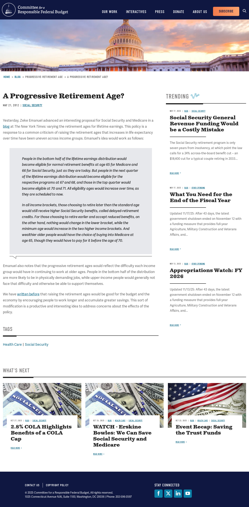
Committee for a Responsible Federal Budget (35, 10)
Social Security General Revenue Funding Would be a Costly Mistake (204, 123)
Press (160, 12)
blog (6, 126)
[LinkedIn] (178, 494)
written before (28, 294)
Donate (178, 12)
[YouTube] (188, 494)
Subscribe (226, 11)
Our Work (109, 12)
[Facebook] (158, 494)
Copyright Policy (57, 485)
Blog (18, 77)
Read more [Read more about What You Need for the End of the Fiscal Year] (174, 249)
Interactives (136, 12)
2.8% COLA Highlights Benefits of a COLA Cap (41, 433)
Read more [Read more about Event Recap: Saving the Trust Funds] (180, 442)
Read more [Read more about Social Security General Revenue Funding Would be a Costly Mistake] (174, 173)
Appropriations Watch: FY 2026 (206, 273)
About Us (200, 12)
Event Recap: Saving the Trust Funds (204, 430)
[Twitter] (168, 494)
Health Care (12, 344)
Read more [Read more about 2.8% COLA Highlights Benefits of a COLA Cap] (15, 448)
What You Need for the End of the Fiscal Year (201, 197)
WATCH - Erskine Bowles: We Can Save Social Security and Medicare (122, 436)
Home (7, 77)
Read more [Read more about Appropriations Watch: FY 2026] (174, 325)
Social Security (32, 105)
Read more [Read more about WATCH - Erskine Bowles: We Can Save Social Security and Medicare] (98, 454)
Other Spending (198, 188)
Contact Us (32, 485)
